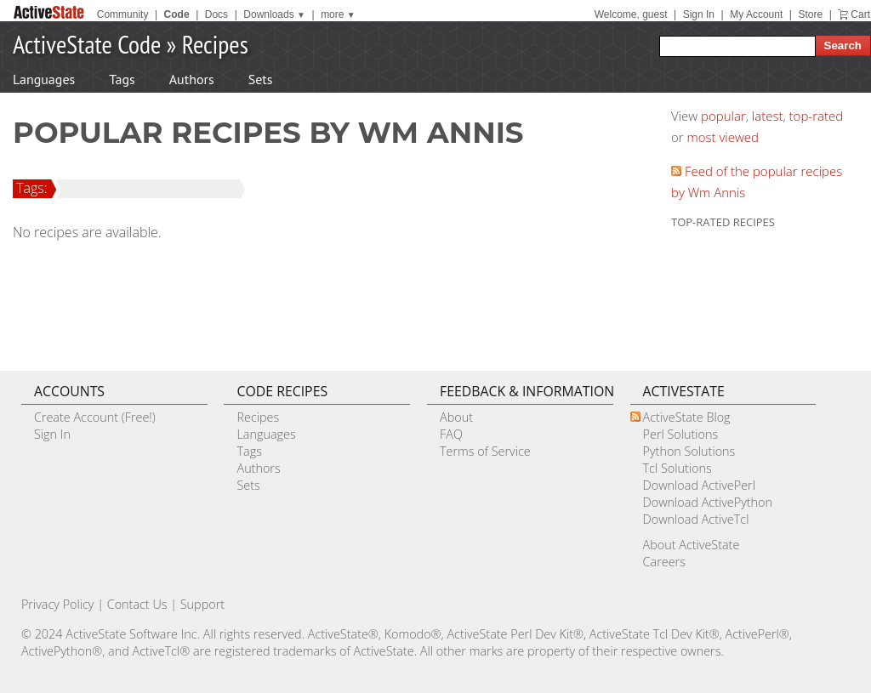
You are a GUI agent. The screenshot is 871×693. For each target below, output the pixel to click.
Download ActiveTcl (696, 519)
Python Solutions (689, 451)
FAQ (451, 434)
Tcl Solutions (677, 468)
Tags (121, 79)
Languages (44, 79)
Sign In (698, 14)
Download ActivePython (707, 502)
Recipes (215, 43)
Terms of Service (485, 451)
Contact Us (137, 604)
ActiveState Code (87, 43)
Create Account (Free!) (95, 417)
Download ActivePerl (699, 485)
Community (123, 14)
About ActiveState (691, 545)
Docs (216, 14)
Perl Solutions (681, 434)
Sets (260, 79)
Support (202, 604)
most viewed (723, 136)
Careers (664, 562)
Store (810, 14)
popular (723, 115)
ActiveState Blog (687, 417)
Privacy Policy (57, 604)
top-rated (816, 115)
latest (767, 115)
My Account (756, 14)
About (456, 417)
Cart (860, 14)
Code (177, 14)
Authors (191, 79)
